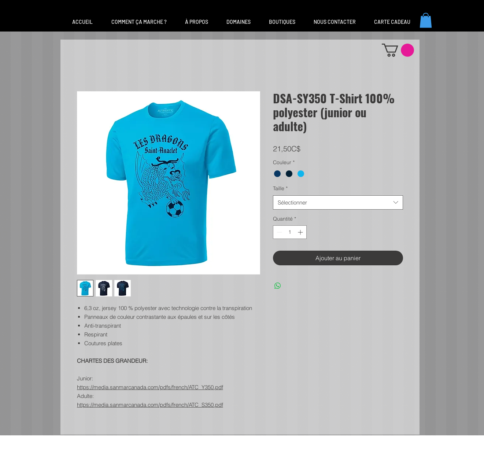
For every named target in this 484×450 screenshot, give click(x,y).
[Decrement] (278, 232)
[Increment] (301, 232)
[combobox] (338, 202)
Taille (280, 188)
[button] (238, 22)
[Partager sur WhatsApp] (277, 285)
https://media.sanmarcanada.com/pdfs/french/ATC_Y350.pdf (150, 387)
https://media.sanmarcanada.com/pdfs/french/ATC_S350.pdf (150, 404)
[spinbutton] (289, 232)
